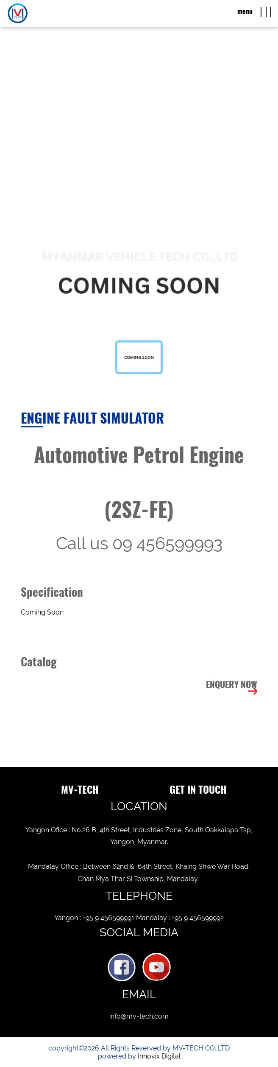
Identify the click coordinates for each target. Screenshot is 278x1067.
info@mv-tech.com (139, 1016)
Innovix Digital (159, 1056)
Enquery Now (231, 684)
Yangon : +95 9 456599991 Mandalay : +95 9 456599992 (139, 918)
